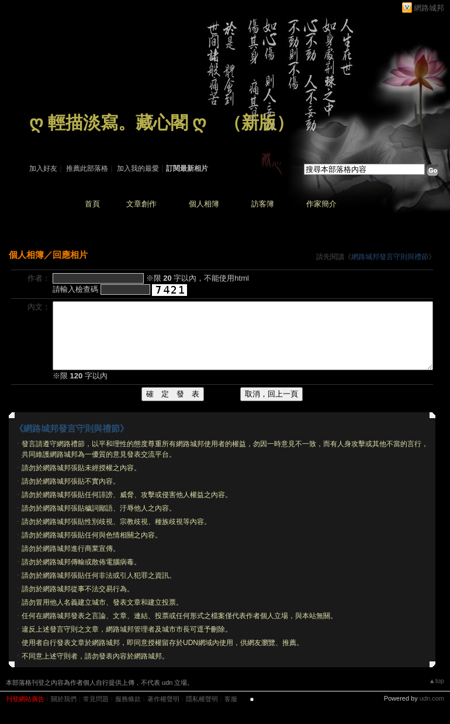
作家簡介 (321, 203)
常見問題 (96, 698)
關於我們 (64, 698)
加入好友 (43, 168)
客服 (230, 698)
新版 (258, 122)
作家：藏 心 (47, 139)
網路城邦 (429, 8)
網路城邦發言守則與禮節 (389, 257)
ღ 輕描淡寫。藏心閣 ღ (117, 122)
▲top (436, 680)
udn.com (432, 698)
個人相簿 (204, 203)
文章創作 (141, 203)
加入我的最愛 (138, 168)
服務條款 (128, 698)
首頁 (92, 203)
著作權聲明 (163, 698)
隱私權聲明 (202, 698)
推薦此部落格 (87, 168)
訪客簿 (262, 203)
